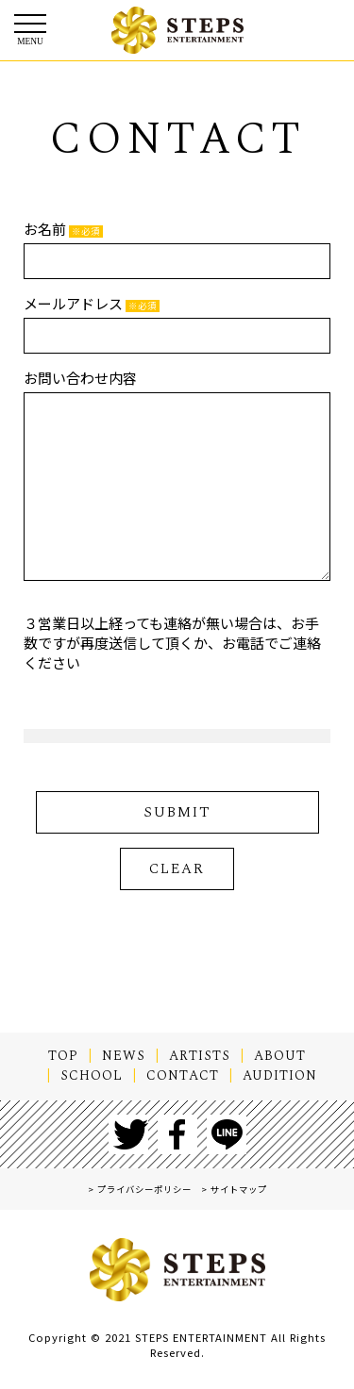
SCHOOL (91, 1076)
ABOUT (280, 1056)
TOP (63, 1056)
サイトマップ (239, 1189)
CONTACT (182, 1076)
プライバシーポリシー (144, 1189)
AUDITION (280, 1076)
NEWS (123, 1056)
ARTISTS (199, 1056)
